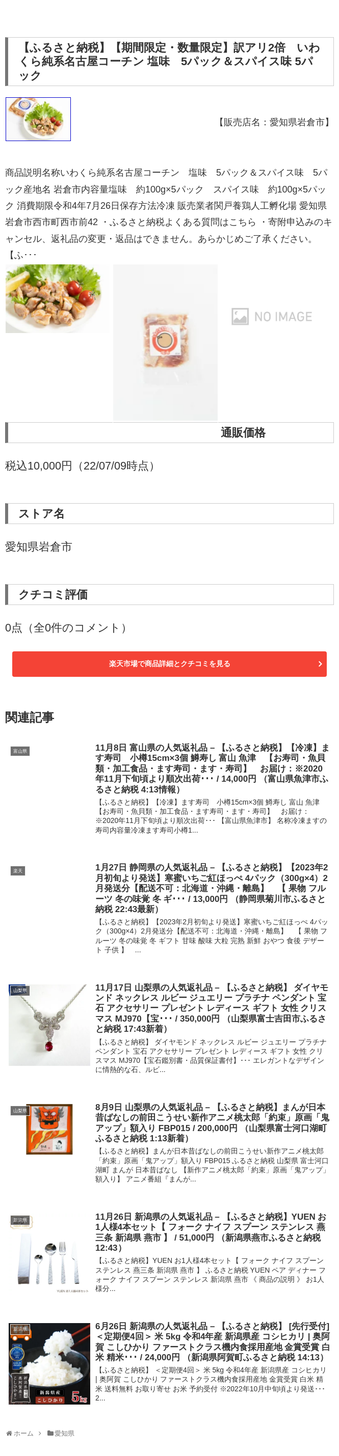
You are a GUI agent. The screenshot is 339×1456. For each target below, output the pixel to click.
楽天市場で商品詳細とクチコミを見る (169, 664)
